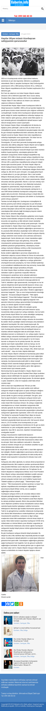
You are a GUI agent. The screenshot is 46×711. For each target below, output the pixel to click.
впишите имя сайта (19, 3)
